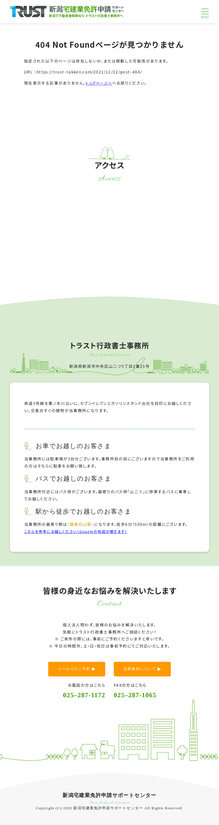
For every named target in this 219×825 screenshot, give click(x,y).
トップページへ (100, 82)
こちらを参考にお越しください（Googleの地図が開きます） (79, 531)
